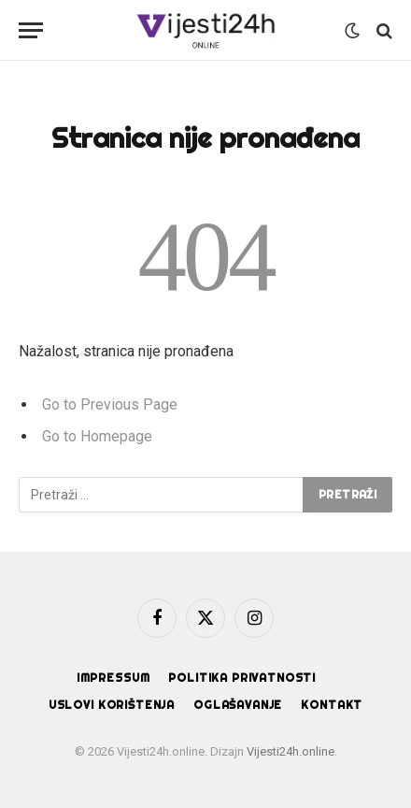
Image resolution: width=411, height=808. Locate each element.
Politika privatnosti (242, 678)
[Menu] (31, 30)
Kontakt (331, 705)
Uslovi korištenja (112, 705)
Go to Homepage (97, 436)
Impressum (113, 678)
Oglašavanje (237, 705)
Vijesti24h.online (290, 751)
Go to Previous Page (109, 404)
